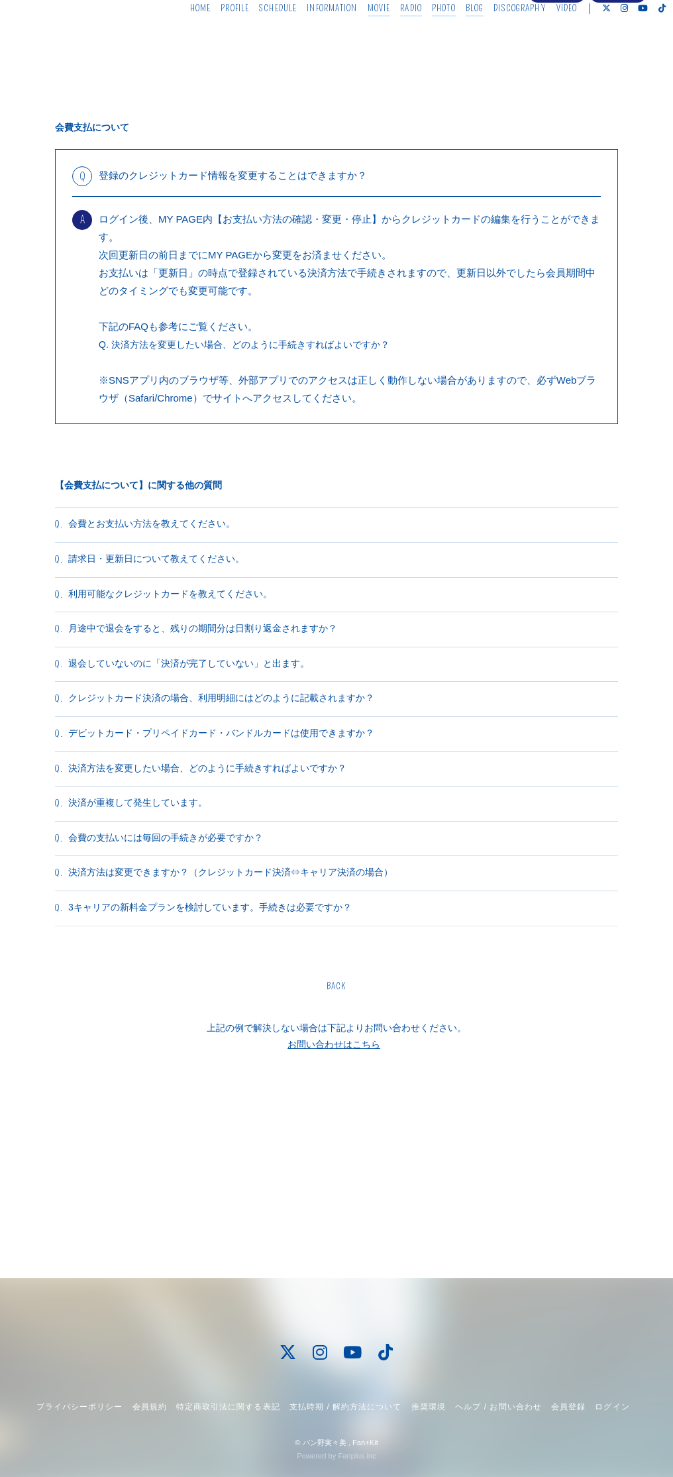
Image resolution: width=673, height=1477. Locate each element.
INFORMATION (312, 38)
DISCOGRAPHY (500, 38)
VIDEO (546, 38)
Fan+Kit (365, 1443)
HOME (180, 38)
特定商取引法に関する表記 (228, 1406)
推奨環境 (428, 1406)
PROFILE (215, 38)
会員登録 (557, 61)
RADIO (391, 38)
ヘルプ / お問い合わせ (498, 1406)
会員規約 (149, 1406)
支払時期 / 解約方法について (345, 1406)
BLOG (454, 38)
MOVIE (358, 38)
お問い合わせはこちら (333, 1203)
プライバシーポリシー (79, 1406)
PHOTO (424, 38)
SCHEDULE (258, 38)
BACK (336, 1145)
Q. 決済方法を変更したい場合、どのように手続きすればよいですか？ (254, 344)
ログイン (618, 61)
